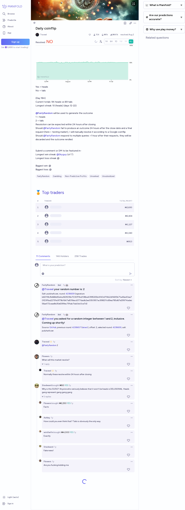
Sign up (15, 41)
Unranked (94, 176)
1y (64, 285)
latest (85, 327)
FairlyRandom (43, 176)
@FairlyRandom (51, 128)
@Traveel (47, 289)
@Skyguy (62, 154)
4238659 (70, 294)
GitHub (52, 327)
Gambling (57, 176)
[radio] (106, 41)
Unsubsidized (108, 176)
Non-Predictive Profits (76, 176)
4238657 (76, 327)
